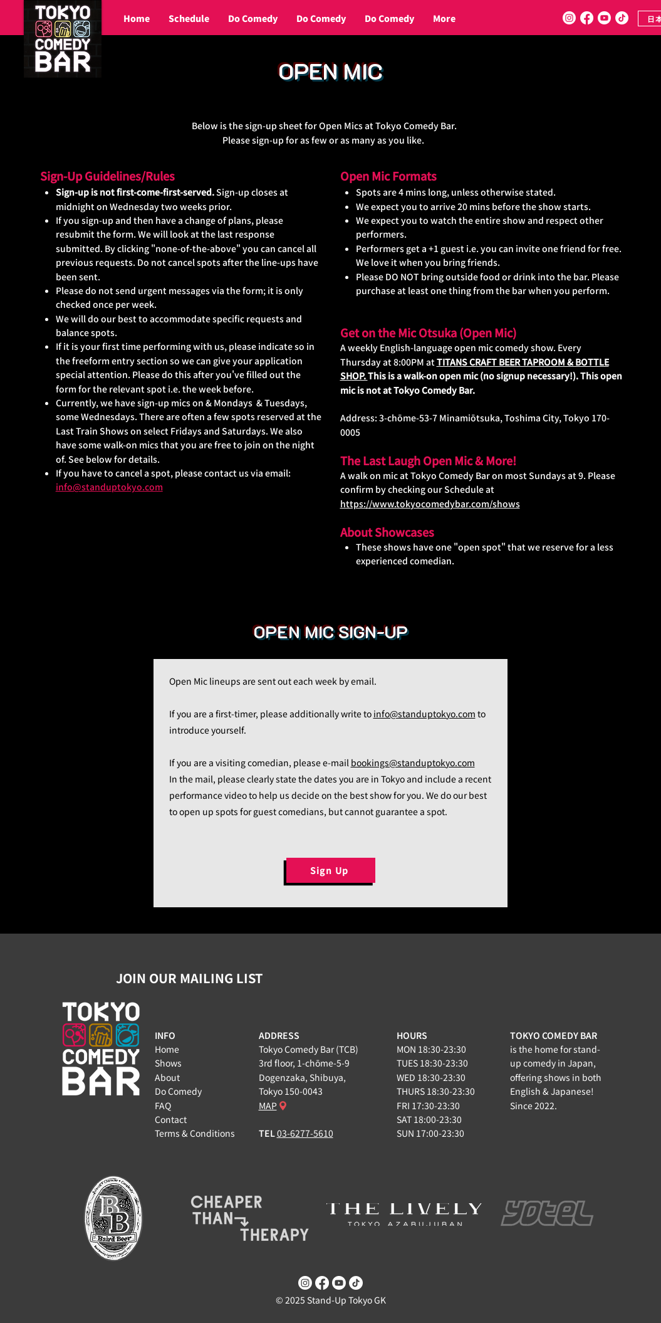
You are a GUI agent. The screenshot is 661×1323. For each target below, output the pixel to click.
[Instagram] (569, 17)
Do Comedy (178, 1091)
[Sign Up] (330, 870)
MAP (268, 1105)
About (167, 1077)
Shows (168, 1063)
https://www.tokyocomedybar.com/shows (430, 503)
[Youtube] (604, 17)
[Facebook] (586, 17)
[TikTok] (621, 17)
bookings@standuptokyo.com (413, 762)
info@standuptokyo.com (109, 486)
